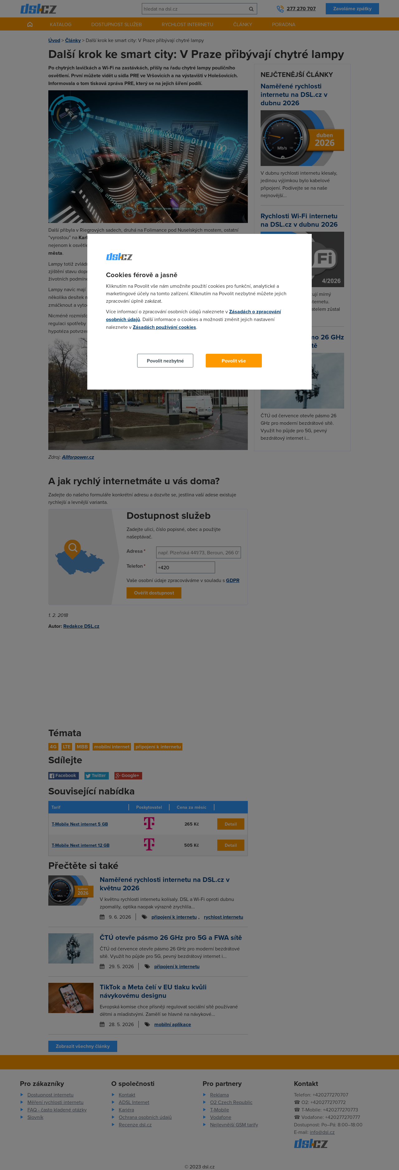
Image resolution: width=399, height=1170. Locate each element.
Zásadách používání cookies (164, 327)
